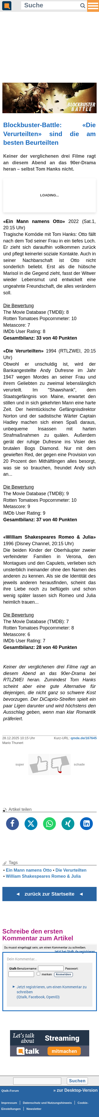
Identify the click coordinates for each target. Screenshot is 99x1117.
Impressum (9, 1102)
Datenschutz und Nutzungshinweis (47, 1102)
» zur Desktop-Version (75, 1090)
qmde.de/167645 (83, 738)
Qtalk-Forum (10, 1090)
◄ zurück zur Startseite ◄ (49, 894)
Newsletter (33, 1108)
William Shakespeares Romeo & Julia (43, 876)
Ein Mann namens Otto (28, 870)
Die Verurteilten (70, 870)
